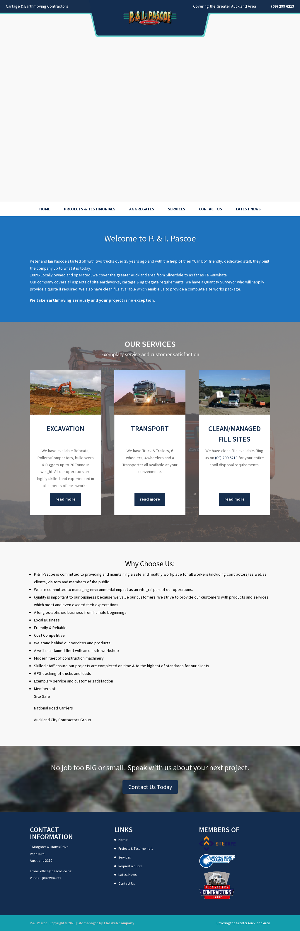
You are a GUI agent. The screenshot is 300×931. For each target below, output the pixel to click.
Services (176, 209)
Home (44, 209)
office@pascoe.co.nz (55, 871)
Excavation (65, 428)
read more (65, 499)
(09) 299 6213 (226, 457)
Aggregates (141, 209)
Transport (150, 428)
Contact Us (210, 209)
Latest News (248, 209)
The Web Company (118, 923)
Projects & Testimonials (89, 209)
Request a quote (130, 866)
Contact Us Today (150, 786)
